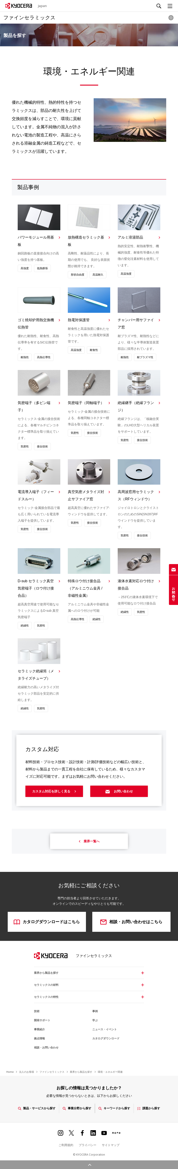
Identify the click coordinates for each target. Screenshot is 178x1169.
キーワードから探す (114, 1108)
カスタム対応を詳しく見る (54, 792)
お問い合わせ (119, 792)
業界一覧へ (89, 841)
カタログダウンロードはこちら (47, 922)
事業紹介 (39, 1029)
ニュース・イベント (104, 1029)
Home (10, 1071)
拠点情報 (39, 1038)
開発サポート (42, 1020)
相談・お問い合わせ (46, 1047)
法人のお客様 (26, 1071)
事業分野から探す (77, 1108)
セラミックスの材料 (46, 984)
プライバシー (87, 1145)
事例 (95, 1011)
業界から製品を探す (46, 972)
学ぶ (95, 1020)
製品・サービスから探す (37, 1108)
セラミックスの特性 (46, 997)
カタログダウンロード (105, 1038)
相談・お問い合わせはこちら (131, 922)
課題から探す (148, 1108)
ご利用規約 (66, 1145)
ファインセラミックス (51, 1071)
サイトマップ (110, 1145)
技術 (36, 1011)
